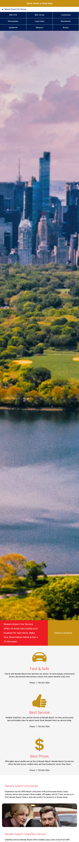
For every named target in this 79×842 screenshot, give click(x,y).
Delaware (39, 28)
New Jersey (39, 15)
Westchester (66, 21)
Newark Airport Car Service (15, 9)
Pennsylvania (13, 21)
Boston (66, 28)
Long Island (39, 21)
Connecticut (65, 15)
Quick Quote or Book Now (40, 3)
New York (13, 15)
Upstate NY (13, 28)
